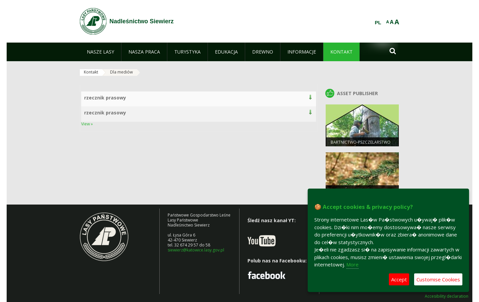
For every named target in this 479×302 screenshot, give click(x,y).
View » (87, 124)
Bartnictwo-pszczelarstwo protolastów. (361, 145)
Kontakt (91, 72)
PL (378, 22)
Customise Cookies (438, 279)
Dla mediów (121, 72)
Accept (399, 279)
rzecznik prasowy (105, 97)
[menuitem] (100, 52)
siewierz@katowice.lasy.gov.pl (196, 250)
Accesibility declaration (446, 296)
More (352, 264)
